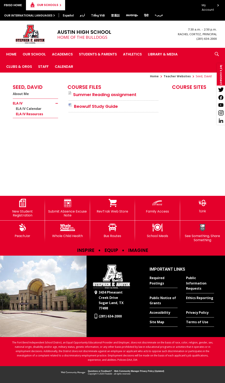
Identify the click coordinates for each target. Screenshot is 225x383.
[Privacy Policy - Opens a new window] (200, 312)
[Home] (11, 54)
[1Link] (202, 206)
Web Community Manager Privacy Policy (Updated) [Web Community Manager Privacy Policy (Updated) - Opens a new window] (139, 371)
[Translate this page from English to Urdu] (82, 15)
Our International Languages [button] (28, 15)
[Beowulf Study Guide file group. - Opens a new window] (96, 106)
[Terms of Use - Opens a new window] (200, 322)
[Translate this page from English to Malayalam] (132, 15)
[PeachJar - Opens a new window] (22, 230)
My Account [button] (208, 6)
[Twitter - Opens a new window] (221, 89)
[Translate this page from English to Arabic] (159, 15)
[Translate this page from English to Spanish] (68, 15)
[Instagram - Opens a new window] (221, 113)
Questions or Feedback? (100, 371)
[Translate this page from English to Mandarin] (115, 15)
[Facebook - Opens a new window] (221, 97)
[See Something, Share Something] (202, 232)
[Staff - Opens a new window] (43, 66)
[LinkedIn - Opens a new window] (221, 121)
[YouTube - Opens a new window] (221, 105)
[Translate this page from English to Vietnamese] (98, 15)
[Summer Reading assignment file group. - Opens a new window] (104, 95)
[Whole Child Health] (67, 230)
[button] (217, 60)
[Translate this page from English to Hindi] (146, 15)
